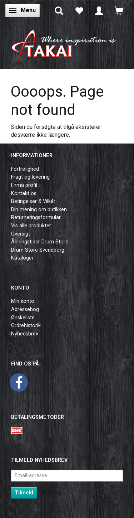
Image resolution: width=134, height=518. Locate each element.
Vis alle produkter (31, 226)
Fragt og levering (30, 177)
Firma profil (24, 185)
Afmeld (50, 492)
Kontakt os (23, 193)
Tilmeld (24, 492)
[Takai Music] (67, 44)
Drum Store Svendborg (37, 250)
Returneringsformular (36, 217)
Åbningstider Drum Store (39, 242)
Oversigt (20, 234)
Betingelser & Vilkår (33, 201)
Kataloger (22, 258)
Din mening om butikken (39, 210)
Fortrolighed (25, 169)
